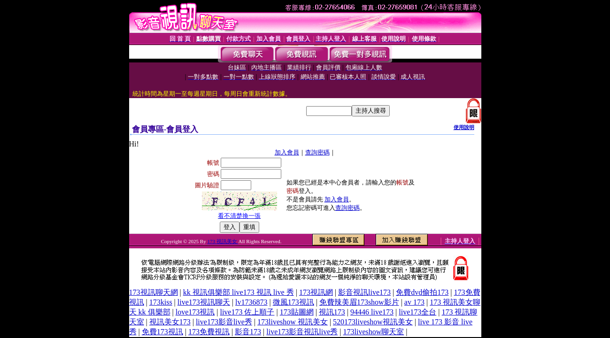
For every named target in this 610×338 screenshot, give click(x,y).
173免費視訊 (209, 332)
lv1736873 (251, 302)
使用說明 (464, 127)
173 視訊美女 (222, 241)
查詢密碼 (317, 152)
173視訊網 (316, 292)
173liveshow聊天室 (373, 332)
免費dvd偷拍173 (422, 292)
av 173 (414, 302)
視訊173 (332, 312)
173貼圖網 (297, 312)
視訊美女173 (170, 322)
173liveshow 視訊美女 (292, 322)
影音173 (248, 332)
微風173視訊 (293, 302)
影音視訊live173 (364, 292)
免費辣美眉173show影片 (359, 302)
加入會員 (287, 152)
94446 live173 (372, 312)
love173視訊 (195, 312)
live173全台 (417, 312)
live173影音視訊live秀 (302, 332)
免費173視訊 (162, 332)
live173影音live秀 (224, 322)
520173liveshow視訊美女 (373, 322)
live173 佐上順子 (247, 312)
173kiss (160, 302)
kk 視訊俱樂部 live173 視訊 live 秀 (238, 292)
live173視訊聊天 (204, 302)
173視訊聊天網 (153, 292)
